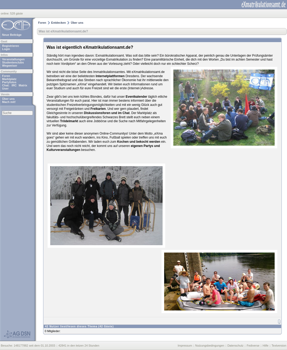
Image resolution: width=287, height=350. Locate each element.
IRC (14, 85)
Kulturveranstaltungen (63, 150)
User (5, 88)
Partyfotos (9, 82)
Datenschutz (235, 345)
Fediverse (253, 345)
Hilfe (265, 345)
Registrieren (10, 45)
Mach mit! (9, 101)
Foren (6, 75)
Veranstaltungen (13, 59)
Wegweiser (9, 65)
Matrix (23, 85)
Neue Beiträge (12, 34)
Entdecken (58, 22)
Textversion (278, 345)
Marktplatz (9, 79)
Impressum (185, 345)
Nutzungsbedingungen (209, 345)
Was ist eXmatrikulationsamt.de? (63, 31)
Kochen (123, 142)
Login (6, 49)
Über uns (8, 98)
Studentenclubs (13, 62)
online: (5, 13)
